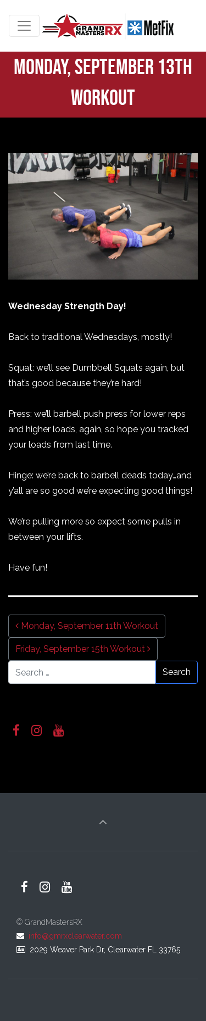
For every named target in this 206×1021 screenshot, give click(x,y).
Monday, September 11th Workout (86, 626)
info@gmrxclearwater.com (75, 935)
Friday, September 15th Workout (83, 649)
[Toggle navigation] (24, 26)
